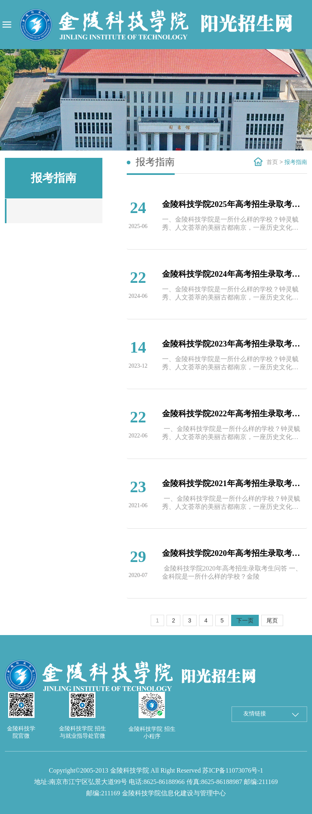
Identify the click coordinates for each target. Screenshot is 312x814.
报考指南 (295, 162)
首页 (272, 162)
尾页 (272, 620)
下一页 (245, 620)
